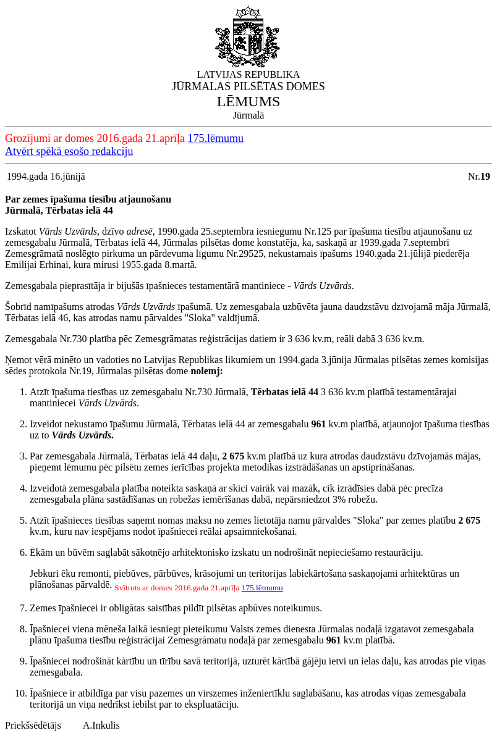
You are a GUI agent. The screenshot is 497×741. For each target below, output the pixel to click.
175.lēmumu (215, 138)
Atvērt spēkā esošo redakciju (69, 151)
